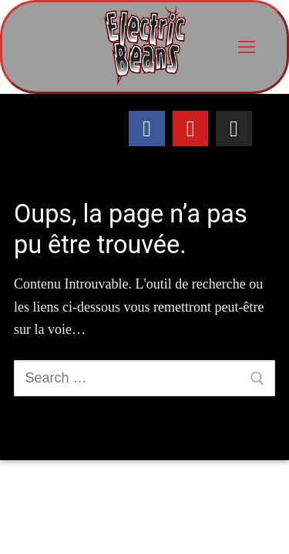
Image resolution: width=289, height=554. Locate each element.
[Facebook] (146, 128)
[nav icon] (246, 47)
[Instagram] (233, 128)
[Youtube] (190, 128)
